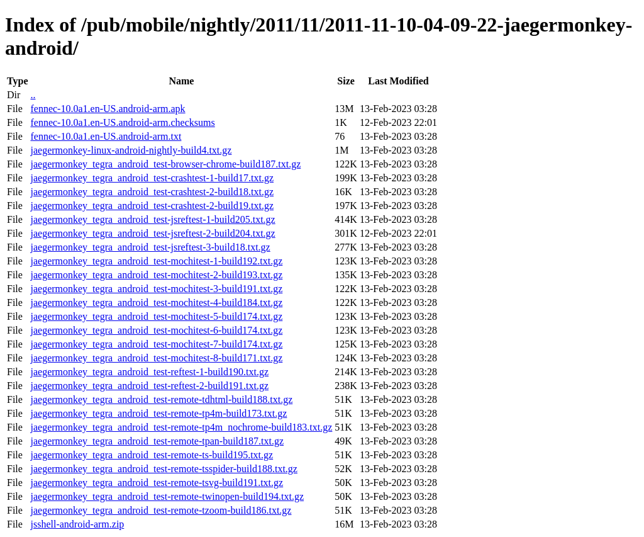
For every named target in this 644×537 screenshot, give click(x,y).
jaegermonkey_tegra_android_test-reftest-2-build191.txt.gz (149, 385)
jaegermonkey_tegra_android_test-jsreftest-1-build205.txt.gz (152, 219)
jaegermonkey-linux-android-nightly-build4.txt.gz (130, 150)
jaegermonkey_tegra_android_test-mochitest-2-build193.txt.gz (156, 274)
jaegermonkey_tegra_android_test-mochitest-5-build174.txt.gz (156, 316)
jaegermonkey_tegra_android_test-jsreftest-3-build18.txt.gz (150, 247)
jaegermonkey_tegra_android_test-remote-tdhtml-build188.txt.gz (161, 399)
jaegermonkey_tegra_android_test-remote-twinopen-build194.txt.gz (167, 496)
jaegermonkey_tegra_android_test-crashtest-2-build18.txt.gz (152, 191)
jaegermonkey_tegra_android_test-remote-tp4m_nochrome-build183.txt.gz (181, 427)
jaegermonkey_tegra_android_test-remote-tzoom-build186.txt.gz (160, 510)
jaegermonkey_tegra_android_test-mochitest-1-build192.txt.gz (156, 261)
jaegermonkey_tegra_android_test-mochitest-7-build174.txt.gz (156, 344)
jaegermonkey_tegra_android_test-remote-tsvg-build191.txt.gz (156, 482)
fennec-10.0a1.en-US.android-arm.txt (105, 136)
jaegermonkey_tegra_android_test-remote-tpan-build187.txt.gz (157, 441)
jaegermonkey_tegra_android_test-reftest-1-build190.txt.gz (149, 371)
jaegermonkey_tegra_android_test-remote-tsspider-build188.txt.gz (163, 468)
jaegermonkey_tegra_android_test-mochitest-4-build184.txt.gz (156, 302)
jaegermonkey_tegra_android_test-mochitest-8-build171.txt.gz (156, 358)
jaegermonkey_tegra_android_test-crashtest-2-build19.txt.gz (152, 205)
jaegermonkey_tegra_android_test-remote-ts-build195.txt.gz (151, 454)
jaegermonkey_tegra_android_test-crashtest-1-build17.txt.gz (152, 177)
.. (32, 94)
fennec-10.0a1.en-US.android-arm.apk (107, 108)
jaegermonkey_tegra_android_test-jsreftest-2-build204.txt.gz (152, 233)
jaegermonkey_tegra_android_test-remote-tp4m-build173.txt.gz (158, 413)
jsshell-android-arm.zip (77, 524)
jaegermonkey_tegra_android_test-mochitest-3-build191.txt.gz (156, 288)
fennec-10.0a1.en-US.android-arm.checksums (122, 122)
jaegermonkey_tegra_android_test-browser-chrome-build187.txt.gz (165, 164)
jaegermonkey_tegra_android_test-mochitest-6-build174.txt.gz (156, 330)
